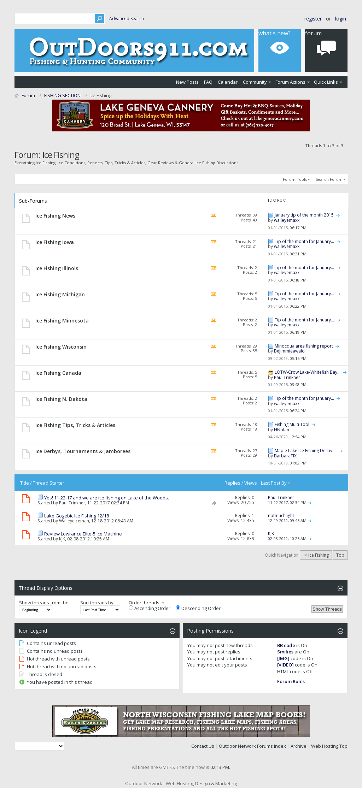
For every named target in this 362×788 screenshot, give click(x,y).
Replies (232, 483)
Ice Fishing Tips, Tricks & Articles (75, 425)
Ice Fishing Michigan (60, 294)
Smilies (285, 651)
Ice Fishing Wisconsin (61, 346)
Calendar (228, 82)
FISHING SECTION (62, 95)
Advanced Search (126, 19)
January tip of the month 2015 (304, 215)
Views (250, 483)
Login (340, 18)
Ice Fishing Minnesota (62, 320)
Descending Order (198, 608)
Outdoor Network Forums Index (252, 746)
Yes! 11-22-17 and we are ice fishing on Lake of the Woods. (106, 497)
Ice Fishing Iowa (54, 242)
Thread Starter (48, 483)
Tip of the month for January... (304, 241)
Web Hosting (324, 746)
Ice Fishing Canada (58, 372)
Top (340, 555)
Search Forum (329, 179)
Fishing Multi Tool (292, 424)
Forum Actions (290, 82)
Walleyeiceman (74, 521)
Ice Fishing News (55, 215)
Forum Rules (291, 681)
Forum (28, 95)
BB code (286, 645)
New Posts (187, 82)
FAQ (208, 82)
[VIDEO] (285, 665)
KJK (62, 539)
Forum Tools (295, 179)
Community (255, 82)
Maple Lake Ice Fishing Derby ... (306, 451)
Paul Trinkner (72, 503)
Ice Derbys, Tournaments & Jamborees (82, 451)
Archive (298, 746)
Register (313, 18)
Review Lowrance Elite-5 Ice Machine (83, 534)
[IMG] (283, 658)
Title (24, 483)
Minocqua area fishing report (304, 346)
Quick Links (326, 82)
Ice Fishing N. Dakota (61, 399)
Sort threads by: (97, 602)
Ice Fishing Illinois (56, 268)
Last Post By (276, 483)
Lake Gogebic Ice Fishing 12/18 (76, 516)
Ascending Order (149, 608)
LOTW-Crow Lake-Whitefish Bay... (307, 372)
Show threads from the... (45, 602)
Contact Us (202, 746)
